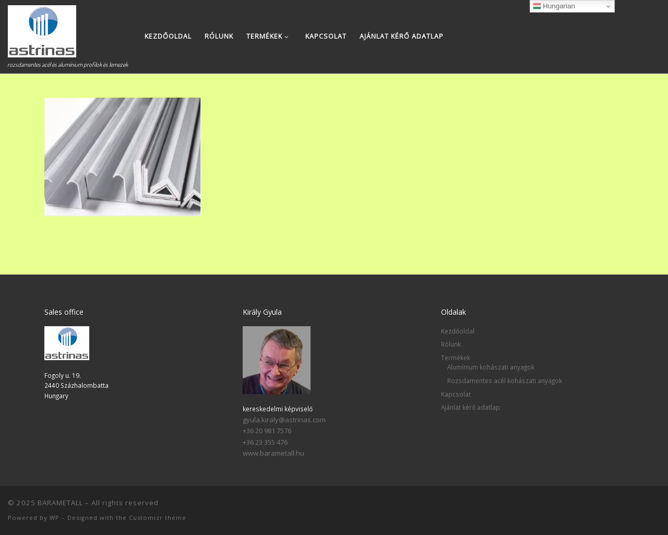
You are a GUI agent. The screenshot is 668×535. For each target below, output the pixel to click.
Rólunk (451, 344)
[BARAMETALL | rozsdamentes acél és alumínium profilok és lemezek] (42, 28)
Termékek (455, 357)
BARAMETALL (60, 502)
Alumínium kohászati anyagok (490, 367)
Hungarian (554, 6)
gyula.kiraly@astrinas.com (284, 419)
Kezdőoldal (457, 331)
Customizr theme (157, 517)
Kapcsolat (456, 394)
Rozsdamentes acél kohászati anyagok (504, 380)
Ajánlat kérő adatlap (470, 407)
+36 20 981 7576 (267, 430)
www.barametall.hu (273, 453)
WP (54, 517)
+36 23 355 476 (265, 442)
